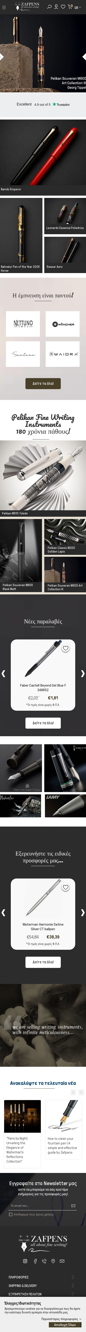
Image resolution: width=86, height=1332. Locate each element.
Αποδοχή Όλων (65, 1325)
